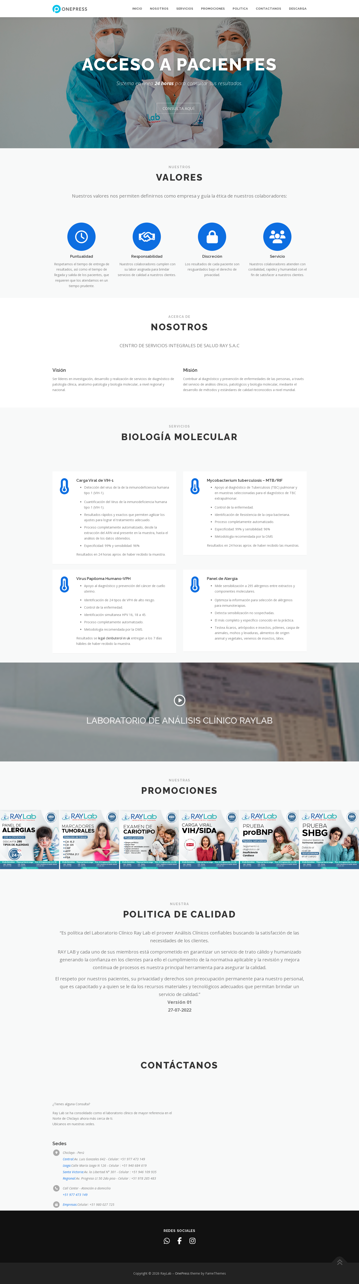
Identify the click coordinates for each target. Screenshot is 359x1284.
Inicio (137, 8)
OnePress (182, 1273)
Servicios (184, 8)
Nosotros (159, 8)
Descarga (298, 8)
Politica (240, 8)
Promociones (213, 8)
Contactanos (268, 8)
